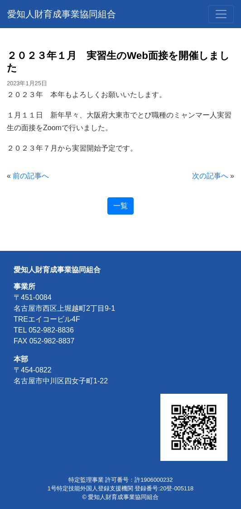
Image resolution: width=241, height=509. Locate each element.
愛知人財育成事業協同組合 (61, 14)
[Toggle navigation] (221, 14)
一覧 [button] (120, 206)
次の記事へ (210, 176)
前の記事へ (31, 176)
